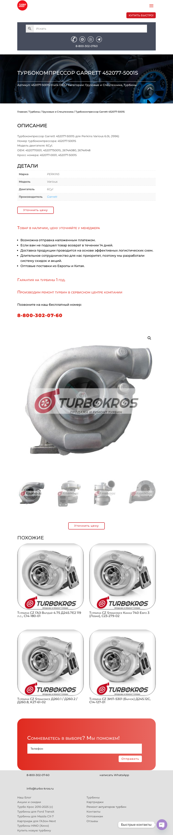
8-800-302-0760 (87, 46)
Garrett (52, 197)
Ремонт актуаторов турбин (106, 807)
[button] (149, 338)
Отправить (130, 759)
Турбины (130, 85)
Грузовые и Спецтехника (103, 85)
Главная (22, 111)
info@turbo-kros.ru (40, 788)
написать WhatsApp (114, 775)
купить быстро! (141, 15)
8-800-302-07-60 (39, 315)
